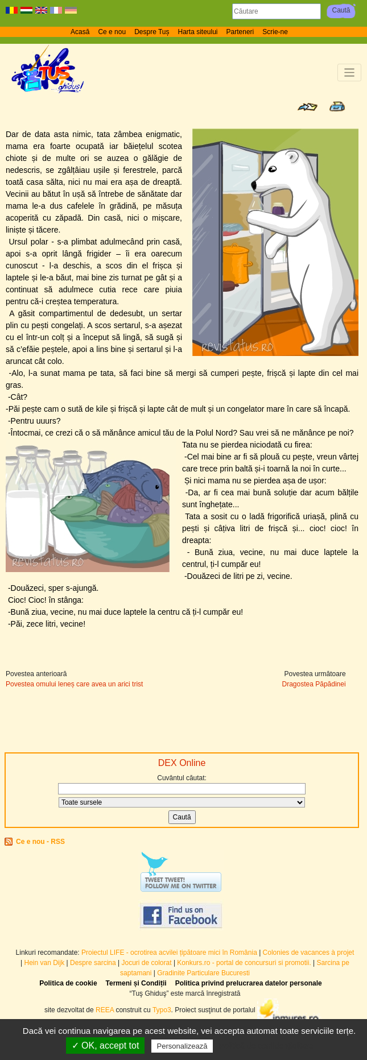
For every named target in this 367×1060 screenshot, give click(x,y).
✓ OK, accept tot (105, 1045)
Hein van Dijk (44, 963)
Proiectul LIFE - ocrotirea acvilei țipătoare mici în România (169, 953)
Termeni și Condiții (136, 983)
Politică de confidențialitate (266, 1045)
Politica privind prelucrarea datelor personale (248, 983)
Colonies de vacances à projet (308, 953)
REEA (105, 1010)
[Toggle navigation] (349, 72)
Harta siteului (198, 32)
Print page (337, 106)
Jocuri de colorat (148, 963)
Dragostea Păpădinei (314, 684)
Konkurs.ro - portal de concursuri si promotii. (244, 963)
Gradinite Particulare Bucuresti (203, 973)
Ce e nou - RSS (40, 842)
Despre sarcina (93, 963)
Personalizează (182, 1046)
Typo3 (161, 1010)
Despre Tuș (151, 32)
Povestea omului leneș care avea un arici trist (74, 684)
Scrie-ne (275, 32)
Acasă (80, 32)
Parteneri (240, 32)
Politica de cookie (68, 983)
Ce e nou (112, 32)
